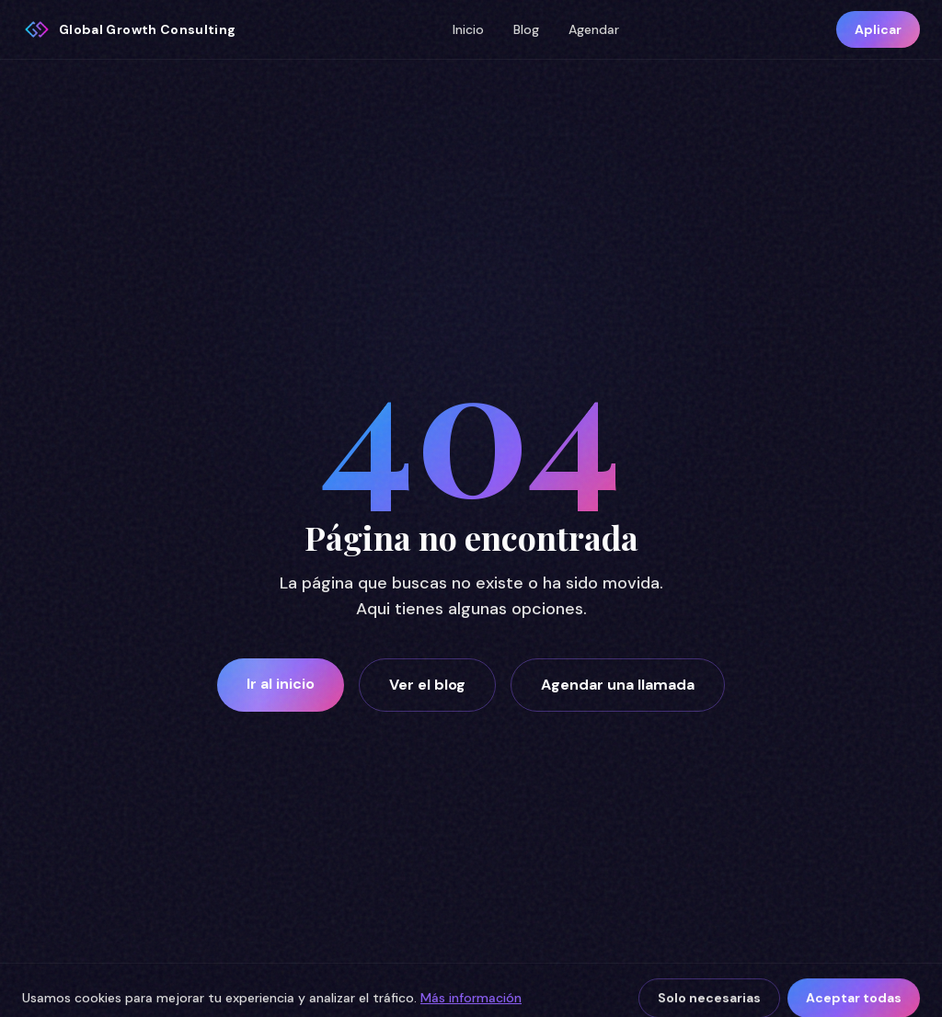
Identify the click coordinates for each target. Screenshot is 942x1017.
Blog (526, 29)
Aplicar (878, 29)
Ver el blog (427, 684)
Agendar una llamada (618, 684)
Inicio (468, 29)
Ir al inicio (281, 683)
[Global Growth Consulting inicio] (129, 29)
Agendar (594, 29)
